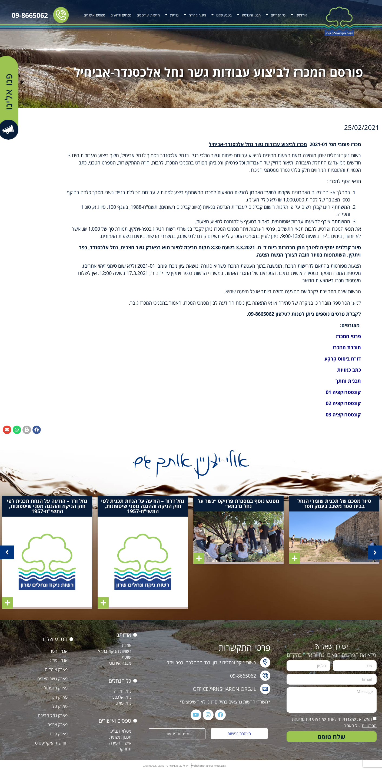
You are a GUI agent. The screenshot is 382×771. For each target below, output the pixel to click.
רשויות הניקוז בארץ (114, 651)
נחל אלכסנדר (119, 697)
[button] (36, 430)
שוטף (126, 657)
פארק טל (60, 706)
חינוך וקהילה (195, 15)
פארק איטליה (56, 669)
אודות (126, 645)
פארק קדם (59, 734)
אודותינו (299, 15)
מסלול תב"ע (120, 731)
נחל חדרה (122, 691)
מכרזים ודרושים (121, 15)
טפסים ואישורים (94, 15)
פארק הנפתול (56, 688)
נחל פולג (123, 703)
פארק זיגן (60, 697)
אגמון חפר (59, 651)
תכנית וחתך (348, 381)
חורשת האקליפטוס (51, 743)
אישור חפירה (120, 743)
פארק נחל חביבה (53, 715)
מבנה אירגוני (120, 663)
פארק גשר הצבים (52, 679)
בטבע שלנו (221, 15)
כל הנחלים (275, 15)
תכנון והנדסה (249, 15)
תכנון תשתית (120, 737)
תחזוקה (124, 749)
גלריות (171, 15)
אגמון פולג (59, 660)
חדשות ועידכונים (148, 15)
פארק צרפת (57, 725)
